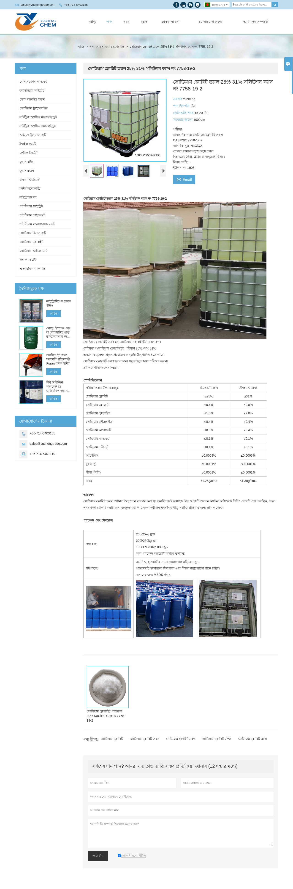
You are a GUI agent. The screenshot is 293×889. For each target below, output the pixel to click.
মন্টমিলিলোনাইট (30, 188)
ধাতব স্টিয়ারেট (29, 179)
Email (184, 179)
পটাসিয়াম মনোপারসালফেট (37, 224)
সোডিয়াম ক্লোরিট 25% (216, 739)
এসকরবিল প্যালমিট (32, 268)
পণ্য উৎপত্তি (181, 106)
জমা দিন (97, 856)
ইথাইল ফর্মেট (27, 144)
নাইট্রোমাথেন (27, 197)
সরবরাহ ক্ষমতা (183, 120)
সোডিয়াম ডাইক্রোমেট (33, 251)
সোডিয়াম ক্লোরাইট (112, 46)
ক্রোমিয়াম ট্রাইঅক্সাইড (33, 108)
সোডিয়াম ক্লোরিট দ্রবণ (180, 739)
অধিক (53, 313)
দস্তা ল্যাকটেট (28, 260)
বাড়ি (92, 22)
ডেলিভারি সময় (184, 113)
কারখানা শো (170, 22)
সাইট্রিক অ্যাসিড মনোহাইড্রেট (38, 117)
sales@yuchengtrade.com (38, 4)
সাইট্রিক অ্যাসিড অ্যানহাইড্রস (37, 126)
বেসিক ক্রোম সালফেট (33, 81)
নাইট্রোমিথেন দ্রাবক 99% (58, 303)
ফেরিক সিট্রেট (28, 153)
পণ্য (109, 22)
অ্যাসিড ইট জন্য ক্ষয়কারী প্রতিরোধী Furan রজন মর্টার (58, 359)
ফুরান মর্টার (26, 162)
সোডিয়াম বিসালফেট (32, 233)
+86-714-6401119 (42, 454)
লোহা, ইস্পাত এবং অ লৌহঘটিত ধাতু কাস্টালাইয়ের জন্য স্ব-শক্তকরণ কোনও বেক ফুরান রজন (58, 332)
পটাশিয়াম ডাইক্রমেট (32, 215)
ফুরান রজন (26, 170)
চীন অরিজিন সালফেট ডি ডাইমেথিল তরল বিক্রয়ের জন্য (56, 387)
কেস (144, 22)
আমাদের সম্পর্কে (255, 22)
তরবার (178, 99)
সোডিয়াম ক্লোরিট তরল (145, 739)
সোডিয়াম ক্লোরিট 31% (253, 739)
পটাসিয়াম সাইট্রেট (31, 206)
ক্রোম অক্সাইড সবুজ (32, 99)
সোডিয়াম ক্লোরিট (111, 739)
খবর (126, 22)
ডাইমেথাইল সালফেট (32, 135)
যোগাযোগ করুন (210, 22)
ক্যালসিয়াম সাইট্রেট (31, 90)
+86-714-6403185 (76, 4)
